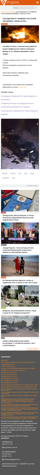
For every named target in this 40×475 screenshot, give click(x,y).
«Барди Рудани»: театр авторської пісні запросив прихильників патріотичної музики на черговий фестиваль (18, 250)
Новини (11, 12)
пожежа (5, 173)
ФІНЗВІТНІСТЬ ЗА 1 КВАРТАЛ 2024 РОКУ (13, 370)
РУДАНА (13, 2)
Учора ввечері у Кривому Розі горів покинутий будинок (19, 112)
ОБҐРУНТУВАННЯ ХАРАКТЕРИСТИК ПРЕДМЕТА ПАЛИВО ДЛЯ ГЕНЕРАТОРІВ (19, 393)
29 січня (12, 173)
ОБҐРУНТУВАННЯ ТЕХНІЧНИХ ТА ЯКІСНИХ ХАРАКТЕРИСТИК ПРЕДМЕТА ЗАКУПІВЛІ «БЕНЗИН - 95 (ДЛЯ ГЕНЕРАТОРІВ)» (19, 417)
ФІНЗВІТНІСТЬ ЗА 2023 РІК (9, 372)
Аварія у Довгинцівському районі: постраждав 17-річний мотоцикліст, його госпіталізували (19, 343)
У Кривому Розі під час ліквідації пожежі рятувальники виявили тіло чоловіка (17, 105)
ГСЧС (13, 178)
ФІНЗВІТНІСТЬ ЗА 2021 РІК (9, 376)
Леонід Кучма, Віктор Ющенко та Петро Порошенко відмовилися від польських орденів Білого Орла (18, 217)
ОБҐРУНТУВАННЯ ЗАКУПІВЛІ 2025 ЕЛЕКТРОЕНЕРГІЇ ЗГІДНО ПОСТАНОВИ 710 (19, 389)
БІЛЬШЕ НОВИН (33, 349)
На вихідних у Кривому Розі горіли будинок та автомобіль (19, 97)
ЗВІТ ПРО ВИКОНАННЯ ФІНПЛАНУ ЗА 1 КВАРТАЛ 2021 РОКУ (19, 385)
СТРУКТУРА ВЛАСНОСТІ (8, 366)
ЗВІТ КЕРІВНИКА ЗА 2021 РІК (9, 378)
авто (19, 173)
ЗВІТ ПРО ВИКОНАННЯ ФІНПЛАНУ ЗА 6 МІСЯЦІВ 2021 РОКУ (19, 387)
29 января (6, 178)
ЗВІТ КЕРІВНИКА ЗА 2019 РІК (9, 383)
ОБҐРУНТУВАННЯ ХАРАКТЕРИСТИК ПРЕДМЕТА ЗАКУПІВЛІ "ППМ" (19, 396)
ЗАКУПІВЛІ (4, 360)
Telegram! (21, 87)
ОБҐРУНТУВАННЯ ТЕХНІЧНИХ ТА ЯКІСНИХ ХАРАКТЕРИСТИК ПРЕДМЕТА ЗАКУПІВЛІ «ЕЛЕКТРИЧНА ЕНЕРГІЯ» (19, 405)
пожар (32, 173)
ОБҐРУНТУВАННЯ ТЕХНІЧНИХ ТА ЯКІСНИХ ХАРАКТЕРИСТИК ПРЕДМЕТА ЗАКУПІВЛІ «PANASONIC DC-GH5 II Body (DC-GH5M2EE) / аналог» (19, 414)
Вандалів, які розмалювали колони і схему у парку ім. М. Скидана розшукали (19, 312)
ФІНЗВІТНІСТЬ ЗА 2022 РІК (9, 374)
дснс (25, 173)
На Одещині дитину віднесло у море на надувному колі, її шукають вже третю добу (20, 281)
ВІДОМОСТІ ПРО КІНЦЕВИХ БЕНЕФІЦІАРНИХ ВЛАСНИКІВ (18, 368)
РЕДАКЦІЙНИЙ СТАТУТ (8, 364)
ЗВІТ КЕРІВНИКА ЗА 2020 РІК (9, 381)
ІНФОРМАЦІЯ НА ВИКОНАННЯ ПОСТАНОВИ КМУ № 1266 (18, 362)
